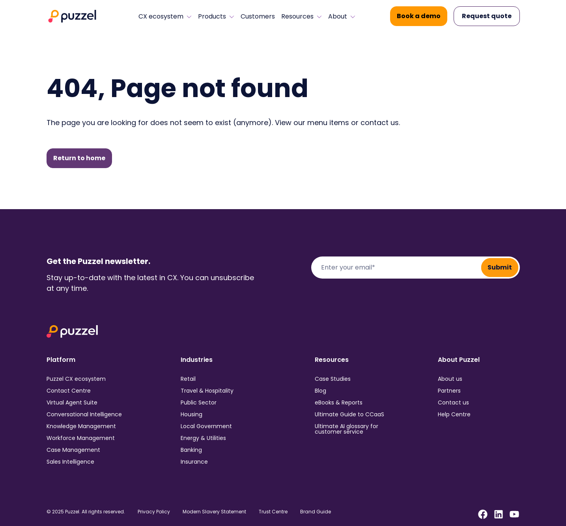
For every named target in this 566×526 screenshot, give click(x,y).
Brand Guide (315, 512)
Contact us (453, 402)
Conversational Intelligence (84, 414)
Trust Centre (273, 512)
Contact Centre (69, 390)
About (341, 16)
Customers (258, 16)
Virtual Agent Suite (72, 402)
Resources (301, 16)
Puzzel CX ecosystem (76, 379)
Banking (191, 450)
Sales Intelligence (70, 461)
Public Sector (199, 402)
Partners (449, 390)
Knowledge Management (81, 426)
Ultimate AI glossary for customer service (346, 428)
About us (450, 379)
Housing (191, 414)
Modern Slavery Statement (214, 512)
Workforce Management (81, 438)
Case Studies (333, 379)
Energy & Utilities (203, 438)
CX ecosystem (165, 16)
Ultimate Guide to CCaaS (349, 414)
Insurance (194, 461)
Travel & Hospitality (207, 390)
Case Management (73, 450)
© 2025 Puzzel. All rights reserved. (86, 512)
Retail (188, 379)
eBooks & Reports (338, 402)
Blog (320, 390)
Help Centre (454, 414)
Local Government (206, 426)
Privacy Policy (154, 512)
